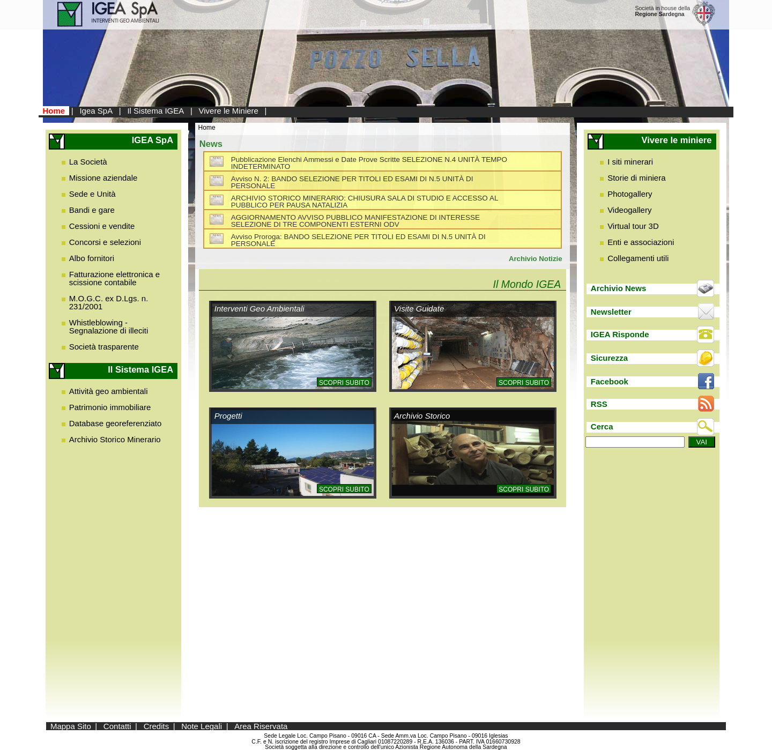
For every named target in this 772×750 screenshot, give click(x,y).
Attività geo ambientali (108, 391)
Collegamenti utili (638, 258)
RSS (599, 404)
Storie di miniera (636, 177)
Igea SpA (96, 110)
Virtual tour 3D (633, 226)
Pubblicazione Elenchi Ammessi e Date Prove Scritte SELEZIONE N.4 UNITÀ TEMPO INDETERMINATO (369, 163)
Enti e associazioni (640, 242)
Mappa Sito (70, 726)
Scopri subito (344, 383)
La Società (88, 161)
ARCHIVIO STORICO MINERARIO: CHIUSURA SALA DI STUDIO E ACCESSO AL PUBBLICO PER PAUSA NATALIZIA (364, 202)
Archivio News (618, 288)
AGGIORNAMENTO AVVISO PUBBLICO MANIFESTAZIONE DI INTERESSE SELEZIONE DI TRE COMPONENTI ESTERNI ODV (355, 221)
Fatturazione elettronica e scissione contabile (114, 278)
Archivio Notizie (535, 259)
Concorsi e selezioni (105, 242)
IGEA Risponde (620, 334)
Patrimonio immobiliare (110, 407)
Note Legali (201, 726)
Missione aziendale (103, 177)
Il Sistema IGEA (155, 110)
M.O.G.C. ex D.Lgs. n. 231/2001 (109, 302)
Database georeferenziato (115, 423)
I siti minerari (630, 161)
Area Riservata (260, 726)
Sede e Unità (92, 193)
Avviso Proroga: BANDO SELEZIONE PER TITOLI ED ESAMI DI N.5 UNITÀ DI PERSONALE (358, 240)
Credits (156, 726)
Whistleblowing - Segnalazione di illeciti (109, 326)
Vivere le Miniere (228, 110)
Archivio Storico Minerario (115, 439)
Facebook (609, 381)
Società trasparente (104, 346)
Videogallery (629, 209)
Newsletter (611, 311)
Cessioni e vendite (102, 226)
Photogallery (629, 193)
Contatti (117, 726)
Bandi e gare (92, 209)
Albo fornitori (91, 258)
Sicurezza (609, 357)
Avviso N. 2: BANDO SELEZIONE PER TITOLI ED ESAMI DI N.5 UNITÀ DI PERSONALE (352, 182)
